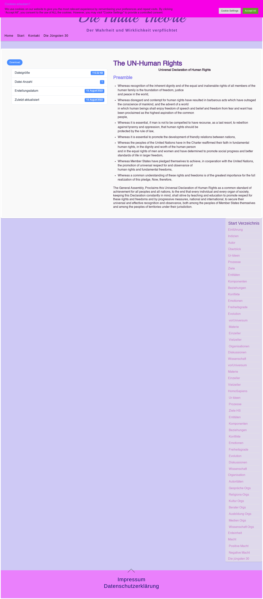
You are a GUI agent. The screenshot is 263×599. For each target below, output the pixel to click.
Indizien (233, 236)
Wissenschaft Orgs (241, 527)
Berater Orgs (237, 507)
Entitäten (234, 275)
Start (21, 35)
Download (14, 62)
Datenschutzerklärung (131, 586)
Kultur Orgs (236, 501)
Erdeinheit (235, 533)
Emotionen (235, 301)
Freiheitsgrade (238, 307)
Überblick (234, 249)
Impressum (131, 579)
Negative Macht (239, 552)
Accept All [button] (250, 11)
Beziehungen (237, 288)
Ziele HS (235, 410)
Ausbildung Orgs (240, 514)
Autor (231, 242)
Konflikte (234, 294)
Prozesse (234, 262)
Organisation (236, 475)
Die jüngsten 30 (56, 35)
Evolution (234, 314)
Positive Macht (238, 546)
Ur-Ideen (234, 255)
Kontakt (34, 35)
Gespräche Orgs (240, 488)
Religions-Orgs (239, 494)
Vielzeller (235, 339)
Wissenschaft (237, 359)
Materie (234, 327)
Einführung (235, 229)
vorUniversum (238, 320)
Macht (232, 539)
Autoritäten (236, 481)
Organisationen (239, 346)
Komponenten (237, 281)
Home (9, 35)
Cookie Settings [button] (229, 11)
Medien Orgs (237, 520)
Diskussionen (237, 352)
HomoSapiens (237, 391)
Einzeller (235, 333)
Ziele (231, 268)
